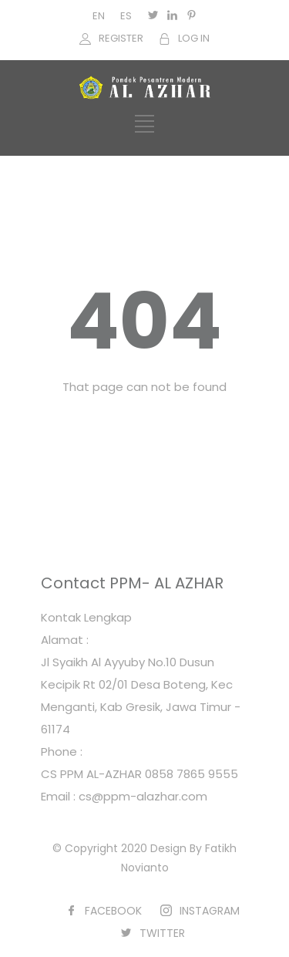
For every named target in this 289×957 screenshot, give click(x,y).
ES (126, 15)
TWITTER (162, 933)
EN (98, 15)
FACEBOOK (113, 910)
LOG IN (194, 38)
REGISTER (121, 38)
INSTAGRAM (210, 910)
